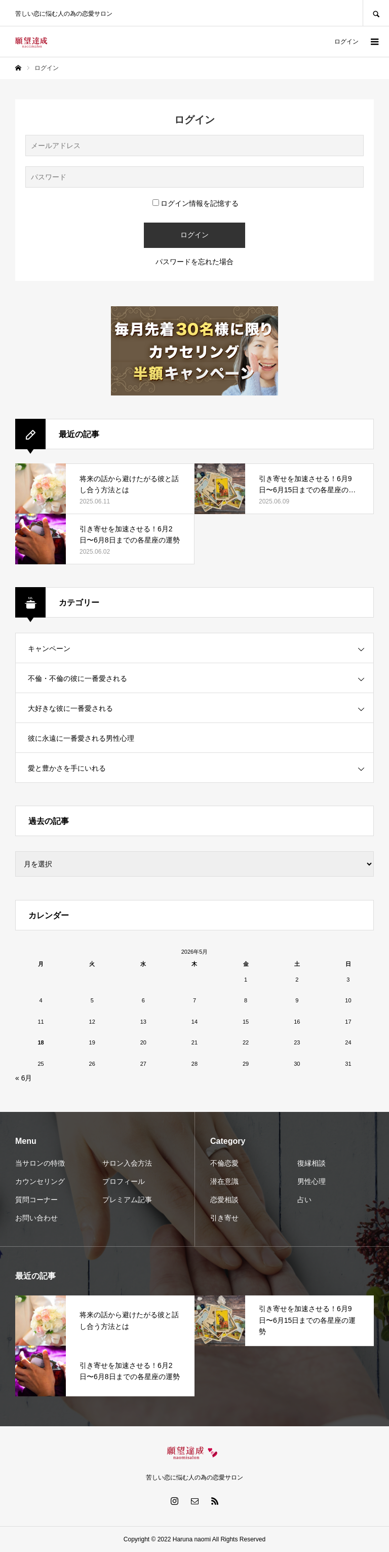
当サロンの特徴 (40, 1163)
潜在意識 (224, 1181)
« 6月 (23, 1078)
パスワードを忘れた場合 (194, 262)
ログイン (346, 41)
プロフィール (123, 1181)
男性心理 (311, 1181)
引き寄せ (224, 1218)
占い (304, 1200)
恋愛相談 (224, 1200)
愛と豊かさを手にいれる (67, 768)
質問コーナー (36, 1200)
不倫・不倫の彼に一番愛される (77, 678)
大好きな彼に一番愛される (70, 708)
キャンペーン (49, 648)
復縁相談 (311, 1163)
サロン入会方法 (127, 1163)
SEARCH (376, 13)
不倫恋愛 (224, 1163)
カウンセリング (40, 1181)
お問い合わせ (36, 1218)
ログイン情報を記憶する (195, 203)
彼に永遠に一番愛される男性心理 (81, 738)
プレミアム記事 (127, 1200)
